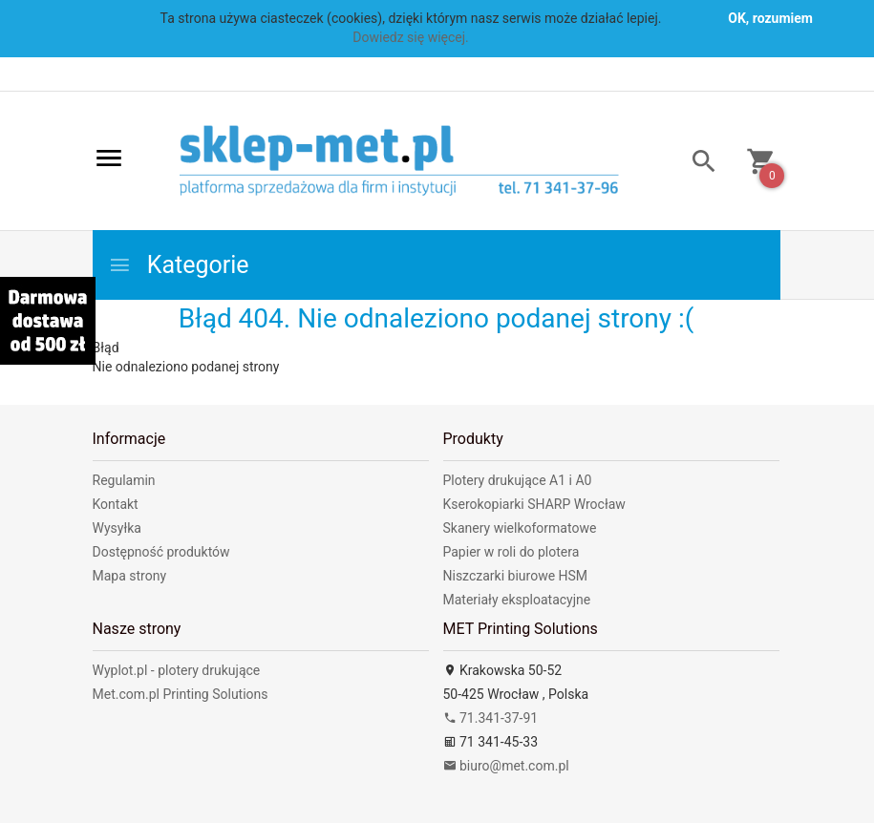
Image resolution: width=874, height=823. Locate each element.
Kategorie (178, 265)
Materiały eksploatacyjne (517, 599)
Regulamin (124, 480)
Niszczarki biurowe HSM (515, 575)
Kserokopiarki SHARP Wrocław (534, 504)
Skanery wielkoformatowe (520, 528)
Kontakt (116, 504)
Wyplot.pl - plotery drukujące (177, 670)
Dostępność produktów (161, 551)
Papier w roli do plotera (511, 551)
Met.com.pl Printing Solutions (180, 694)
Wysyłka (117, 528)
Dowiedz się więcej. (410, 37)
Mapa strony (130, 575)
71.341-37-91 (491, 718)
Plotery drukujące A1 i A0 (517, 480)
